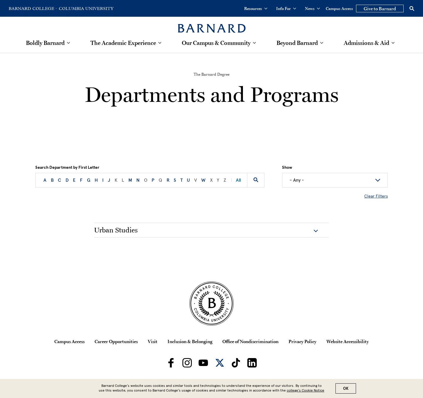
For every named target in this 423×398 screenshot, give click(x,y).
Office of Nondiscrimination (250, 341)
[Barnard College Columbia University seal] (211, 303)
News (312, 8)
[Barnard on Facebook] (171, 362)
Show (287, 167)
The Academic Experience (123, 43)
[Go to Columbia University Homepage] (86, 8)
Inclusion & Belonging (189, 341)
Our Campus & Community (216, 43)
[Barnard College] (211, 25)
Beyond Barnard (297, 43)
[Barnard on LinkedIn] (252, 362)
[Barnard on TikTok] (236, 362)
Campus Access (339, 8)
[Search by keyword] (255, 180)
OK (345, 388)
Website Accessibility (347, 341)
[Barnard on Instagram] (187, 362)
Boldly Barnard (45, 43)
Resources (255, 8)
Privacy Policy (302, 341)
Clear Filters (376, 196)
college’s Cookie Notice (305, 390)
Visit (152, 341)
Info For (286, 8)
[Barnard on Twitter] (219, 362)
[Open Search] (411, 8)
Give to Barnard (380, 8)
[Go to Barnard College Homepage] (32, 8)
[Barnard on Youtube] (203, 362)
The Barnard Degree (211, 74)
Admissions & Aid (366, 43)
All (236, 180)
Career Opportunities (116, 341)
